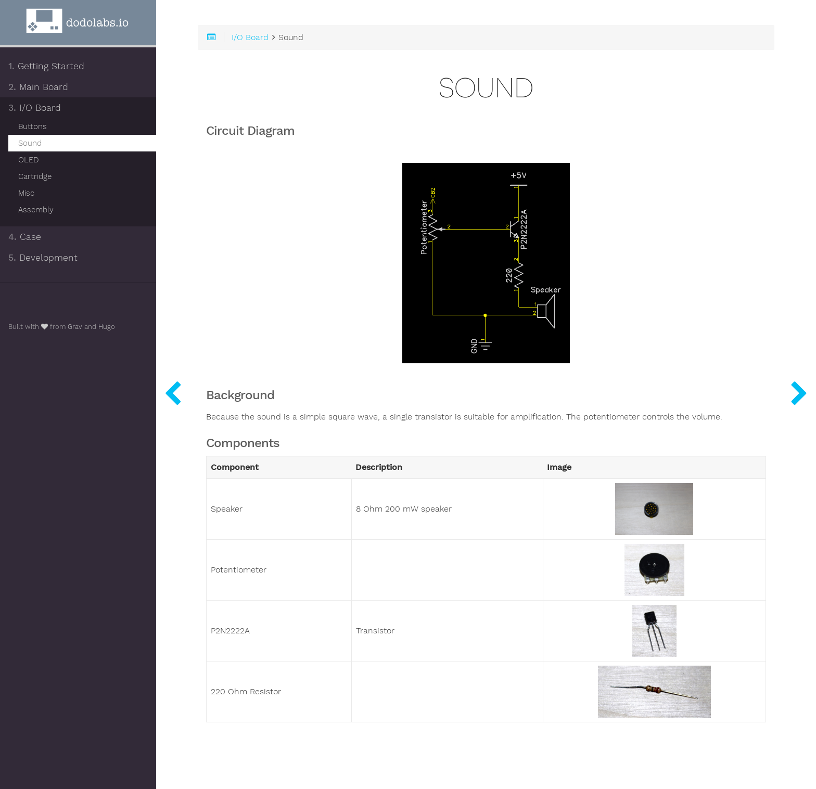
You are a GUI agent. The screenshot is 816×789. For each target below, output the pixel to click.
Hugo (106, 326)
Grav (75, 326)
